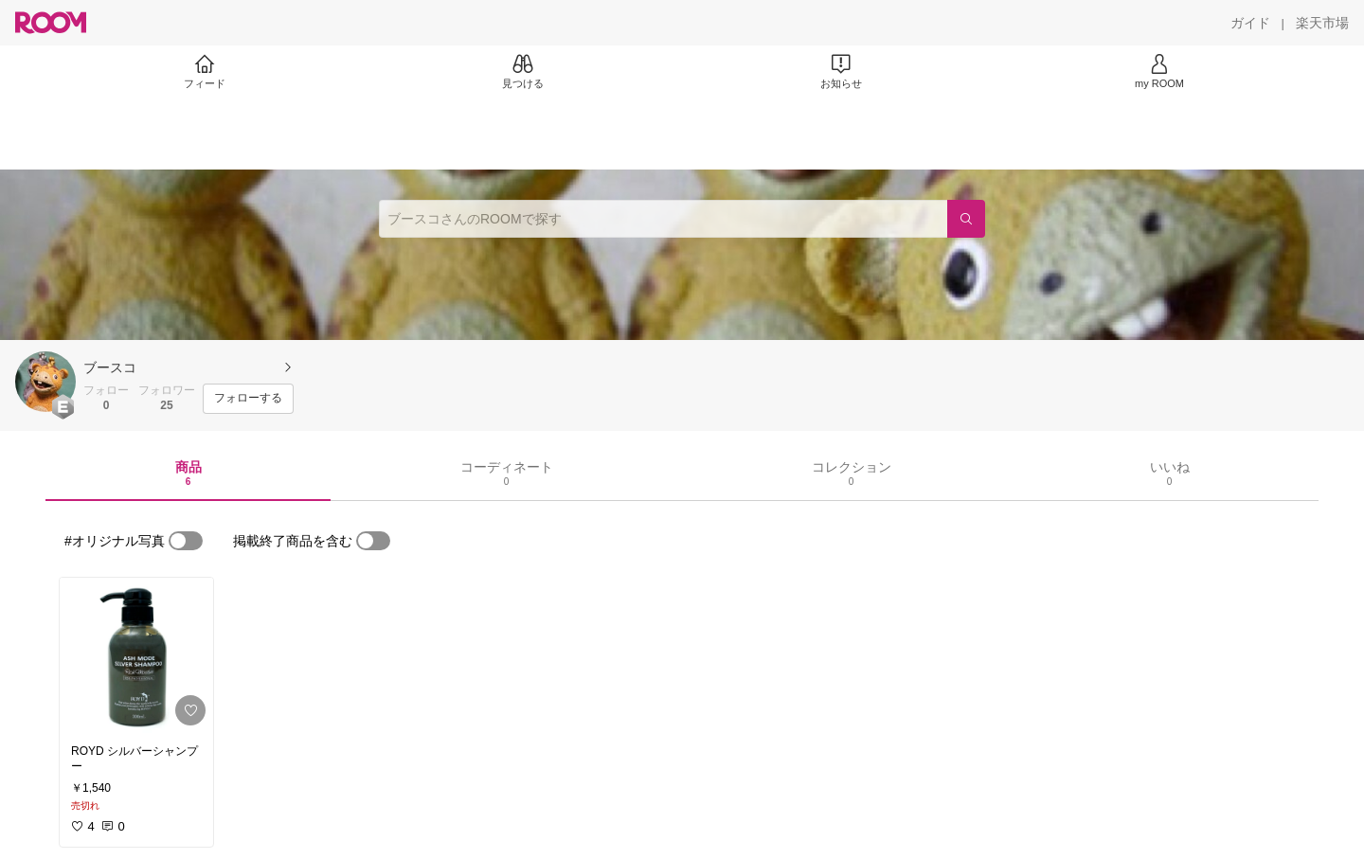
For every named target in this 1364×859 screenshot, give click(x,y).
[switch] (186, 540)
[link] (136, 655)
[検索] (966, 219)
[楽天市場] (1322, 22)
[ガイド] (1250, 22)
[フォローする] (248, 399)
